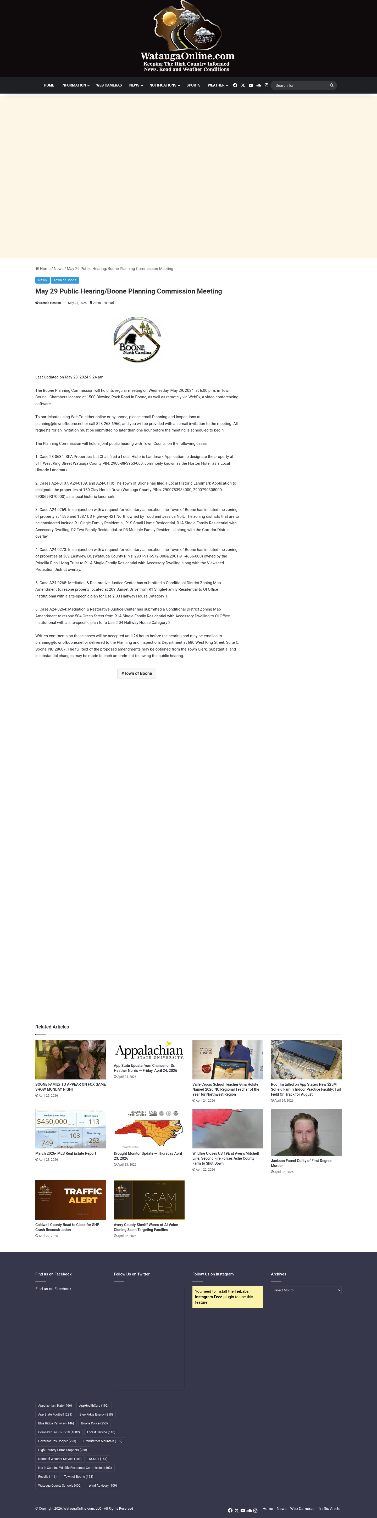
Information (74, 85)
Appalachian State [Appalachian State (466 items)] (55, 1405)
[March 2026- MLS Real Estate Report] (70, 1128)
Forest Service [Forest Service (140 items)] (101, 1432)
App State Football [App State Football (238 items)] (55, 1414)
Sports (194, 85)
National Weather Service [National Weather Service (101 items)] (60, 1459)
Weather (216, 85)
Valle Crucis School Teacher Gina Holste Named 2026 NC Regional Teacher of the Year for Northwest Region (225, 1089)
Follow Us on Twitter (132, 1274)
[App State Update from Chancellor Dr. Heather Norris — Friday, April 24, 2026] (149, 1050)
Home (49, 85)
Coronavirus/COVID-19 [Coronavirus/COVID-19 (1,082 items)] (59, 1432)
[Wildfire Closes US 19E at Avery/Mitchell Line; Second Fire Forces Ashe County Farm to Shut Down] (227, 1128)
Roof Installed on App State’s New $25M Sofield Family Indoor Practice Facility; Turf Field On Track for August (306, 1089)
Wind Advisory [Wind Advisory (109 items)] (103, 1485)
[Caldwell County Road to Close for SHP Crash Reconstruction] (70, 1200)
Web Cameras (109, 85)
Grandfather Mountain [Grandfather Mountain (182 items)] (103, 1441)
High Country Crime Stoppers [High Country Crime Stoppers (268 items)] (62, 1450)
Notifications (162, 85)
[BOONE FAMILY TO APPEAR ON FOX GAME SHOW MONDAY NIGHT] (70, 1059)
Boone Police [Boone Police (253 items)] (94, 1423)
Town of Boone (65, 280)
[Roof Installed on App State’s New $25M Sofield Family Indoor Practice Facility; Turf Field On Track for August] (306, 1059)
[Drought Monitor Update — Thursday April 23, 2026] (149, 1128)
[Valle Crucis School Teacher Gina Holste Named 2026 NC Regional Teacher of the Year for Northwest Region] (227, 1059)
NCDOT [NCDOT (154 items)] (98, 1459)
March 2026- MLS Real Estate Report (65, 1153)
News (134, 85)
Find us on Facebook (53, 1288)
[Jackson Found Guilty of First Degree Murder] (306, 1132)
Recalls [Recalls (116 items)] (47, 1477)
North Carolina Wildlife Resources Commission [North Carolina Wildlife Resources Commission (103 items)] (75, 1468)
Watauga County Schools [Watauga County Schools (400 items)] (59, 1485)
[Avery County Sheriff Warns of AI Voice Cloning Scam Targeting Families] (149, 1200)
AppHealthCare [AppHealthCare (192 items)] (94, 1405)
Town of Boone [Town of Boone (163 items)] (78, 1477)
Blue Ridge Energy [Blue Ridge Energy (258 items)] (96, 1414)
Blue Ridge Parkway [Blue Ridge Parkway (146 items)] (56, 1423)
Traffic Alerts (329, 1508)
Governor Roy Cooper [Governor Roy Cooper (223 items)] (57, 1441)
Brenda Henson (50, 303)
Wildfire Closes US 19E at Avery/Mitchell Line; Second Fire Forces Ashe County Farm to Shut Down (225, 1158)
